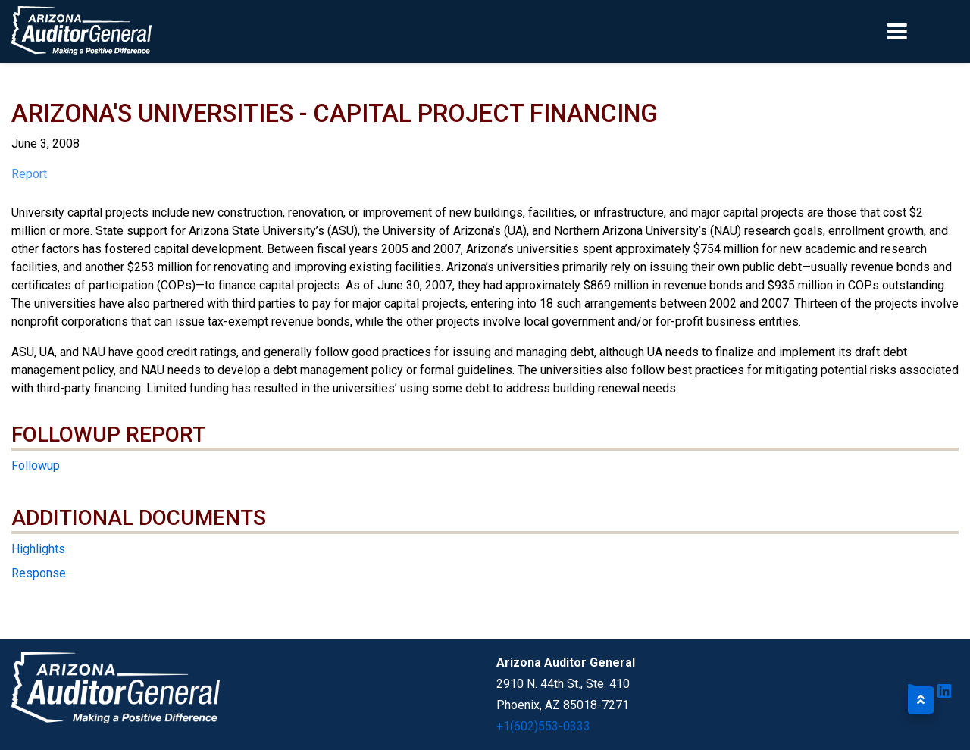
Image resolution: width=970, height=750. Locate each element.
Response (38, 573)
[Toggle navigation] (923, 31)
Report (29, 174)
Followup (35, 465)
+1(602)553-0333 (543, 726)
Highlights (38, 549)
